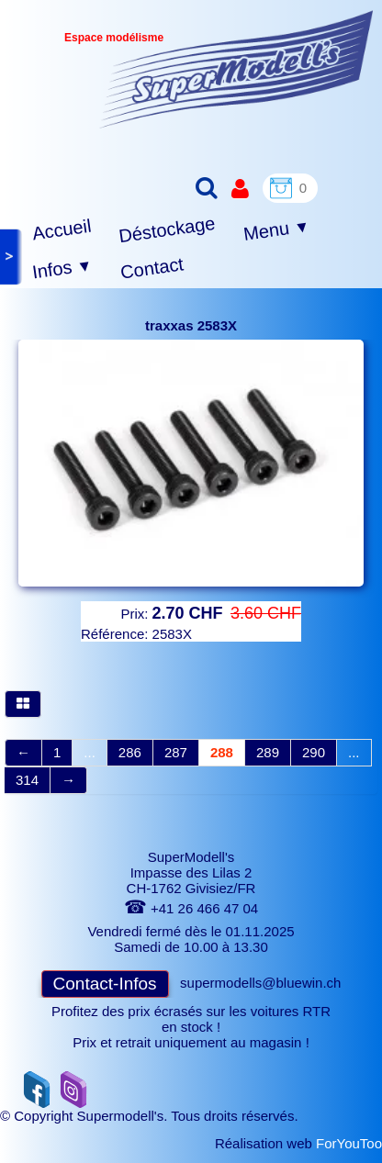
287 (175, 752)
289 (267, 752)
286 (129, 752)
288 (221, 752)
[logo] (236, 69)
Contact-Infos (105, 983)
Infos (62, 269)
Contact (152, 267)
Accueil (62, 230)
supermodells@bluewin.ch (260, 982)
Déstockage (167, 229)
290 (313, 752)
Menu (276, 230)
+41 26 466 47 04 (191, 908)
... (90, 752)
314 (27, 780)
